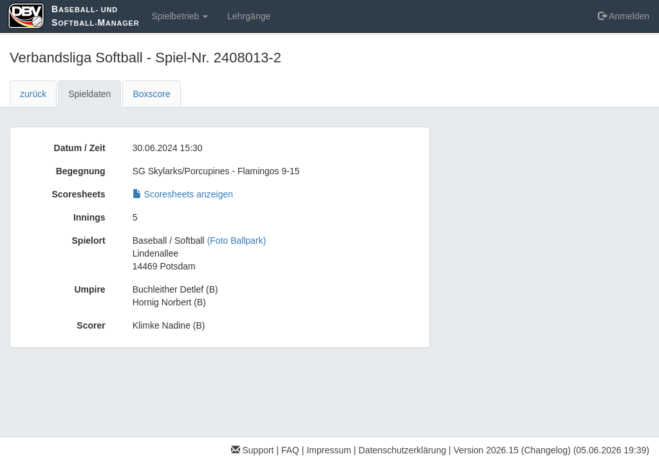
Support (252, 450)
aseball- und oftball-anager (95, 16)
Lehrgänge (248, 16)
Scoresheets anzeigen (183, 194)
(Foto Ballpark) (236, 240)
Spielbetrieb (179, 16)
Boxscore (151, 94)
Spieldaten (89, 94)
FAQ (290, 450)
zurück (33, 94)
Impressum (328, 450)
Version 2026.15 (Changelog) (512, 450)
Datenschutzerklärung (402, 450)
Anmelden (623, 16)
